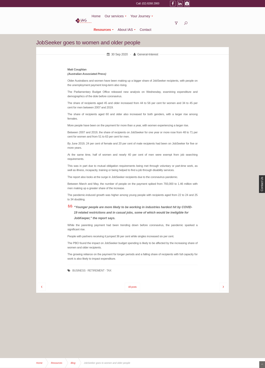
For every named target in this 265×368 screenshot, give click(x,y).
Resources (161, 16)
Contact (204, 16)
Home (91, 16)
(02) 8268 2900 (189, 3)
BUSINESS (79, 257)
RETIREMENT (96, 257)
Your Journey (136, 16)
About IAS (183, 16)
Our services (109, 16)
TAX (108, 257)
